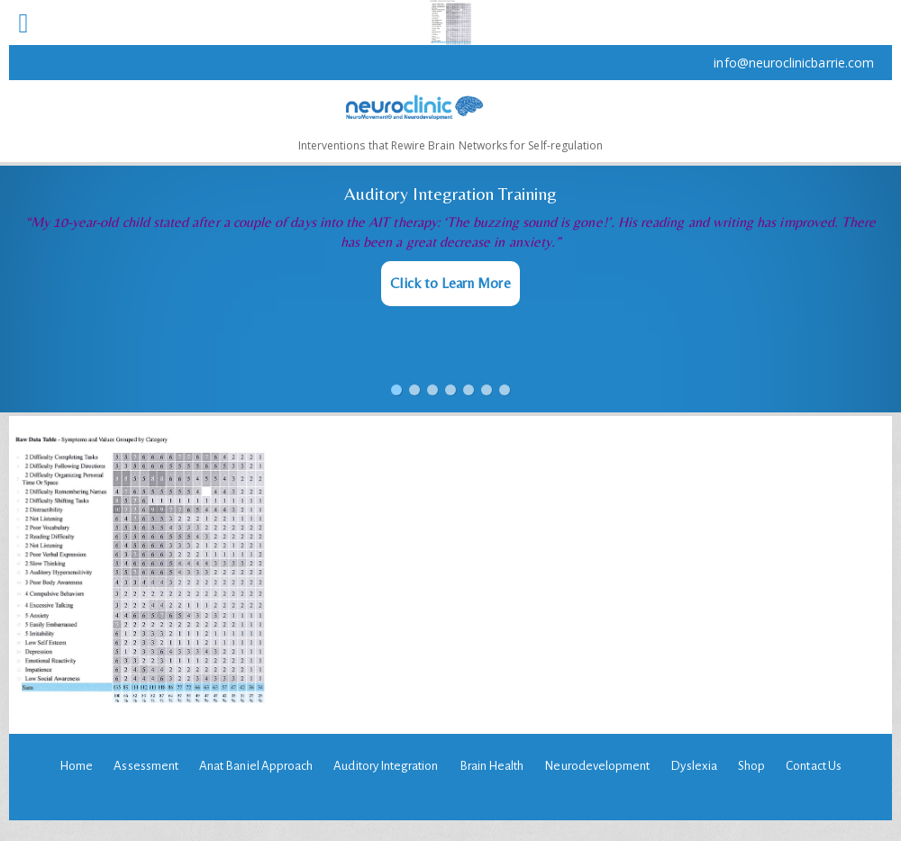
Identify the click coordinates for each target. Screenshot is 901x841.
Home (76, 766)
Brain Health (492, 766)
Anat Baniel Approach (256, 766)
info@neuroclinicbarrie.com (794, 62)
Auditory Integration (385, 766)
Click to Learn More (450, 283)
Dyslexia (693, 766)
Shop (751, 766)
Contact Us (814, 766)
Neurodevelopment (597, 766)
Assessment (146, 766)
